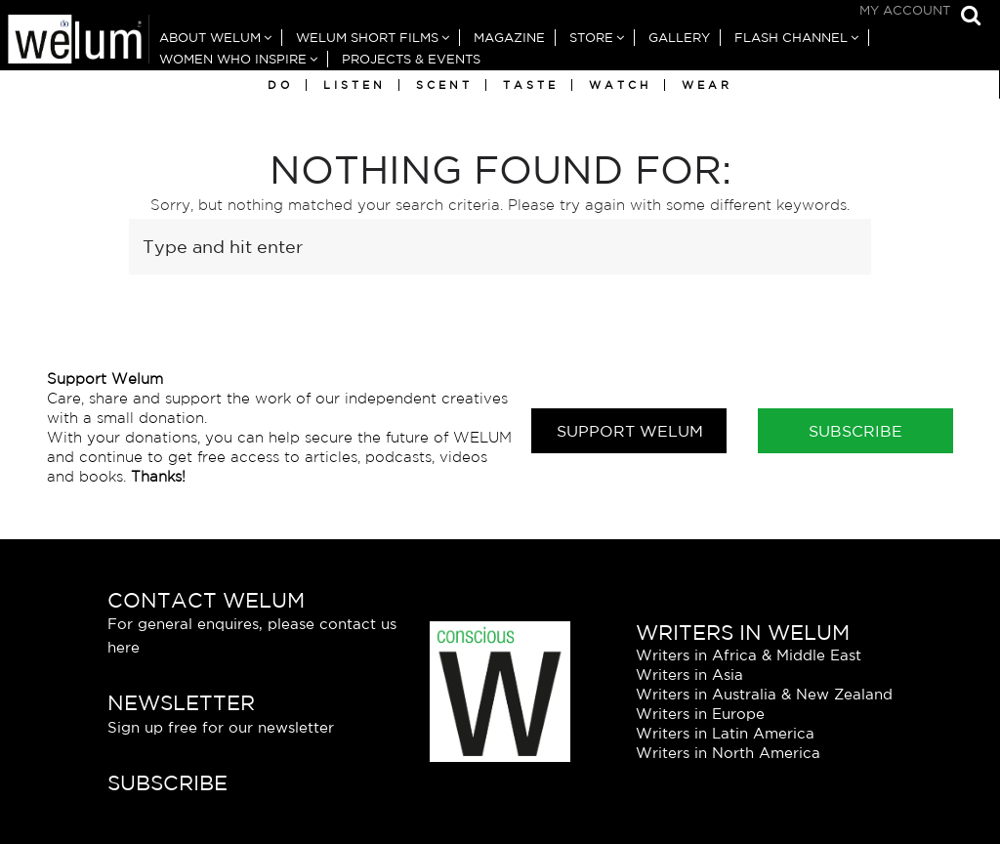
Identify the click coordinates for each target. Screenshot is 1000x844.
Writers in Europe (700, 713)
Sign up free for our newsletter (220, 727)
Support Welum (630, 431)
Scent (444, 85)
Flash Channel (791, 37)
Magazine (509, 37)
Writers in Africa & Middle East (748, 655)
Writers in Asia (689, 674)
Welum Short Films (367, 37)
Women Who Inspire (233, 59)
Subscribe (855, 431)
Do (280, 85)
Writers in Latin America (725, 733)
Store (591, 37)
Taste (531, 85)
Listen (354, 85)
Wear (707, 85)
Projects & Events (411, 59)
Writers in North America (728, 752)
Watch (620, 85)
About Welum (210, 37)
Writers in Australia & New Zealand (764, 694)
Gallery (679, 37)
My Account (904, 10)
